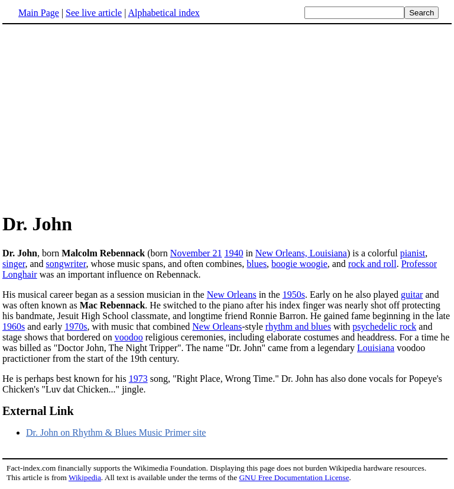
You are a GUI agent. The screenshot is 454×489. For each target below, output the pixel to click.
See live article (94, 13)
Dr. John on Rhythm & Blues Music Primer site (116, 432)
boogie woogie (299, 264)
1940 (233, 253)
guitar (412, 294)
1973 (138, 379)
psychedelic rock (384, 326)
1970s (75, 326)
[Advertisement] (101, 118)
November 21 (196, 253)
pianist (413, 253)
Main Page (38, 13)
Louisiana (375, 348)
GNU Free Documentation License (294, 477)
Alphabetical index (163, 13)
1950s (294, 294)
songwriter (66, 264)
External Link (38, 410)
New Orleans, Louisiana (301, 253)
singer (13, 264)
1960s (13, 326)
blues (257, 264)
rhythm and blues (298, 326)
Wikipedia (85, 477)
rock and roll (372, 264)
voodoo (129, 337)
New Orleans (232, 294)
